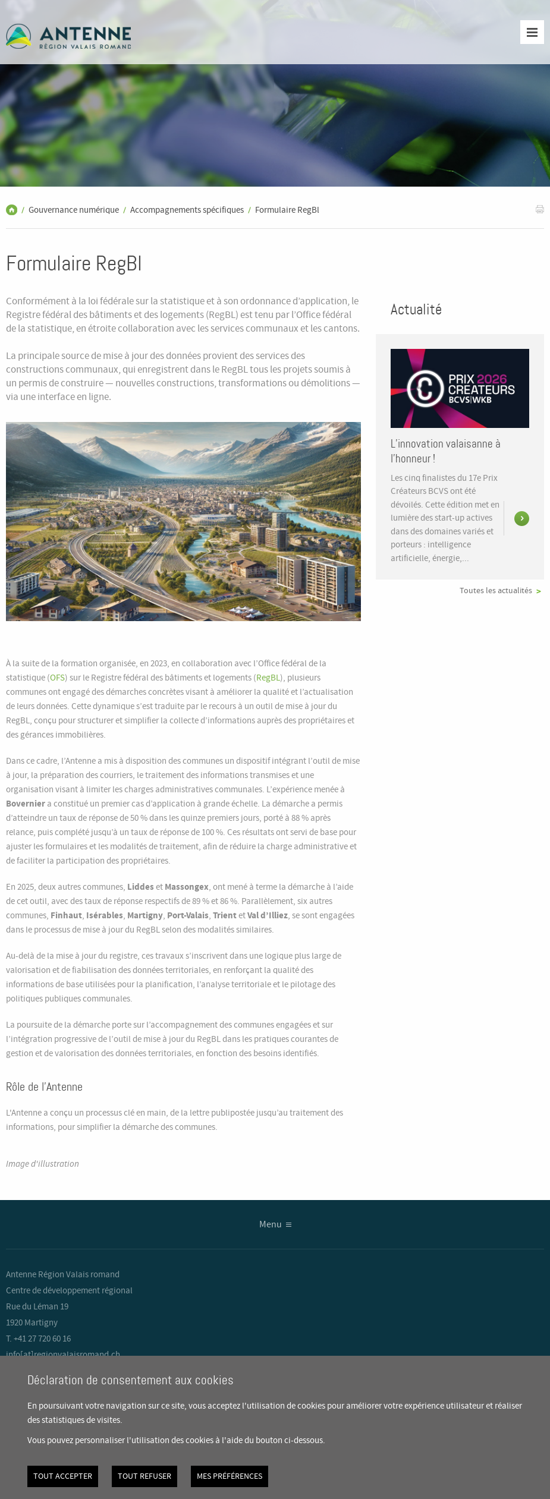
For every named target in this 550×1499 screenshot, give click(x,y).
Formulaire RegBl (287, 210)
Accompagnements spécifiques (187, 210)
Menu (270, 1224)
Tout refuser (144, 1476)
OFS (57, 678)
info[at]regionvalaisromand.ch (63, 1355)
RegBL (268, 678)
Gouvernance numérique (74, 210)
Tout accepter (62, 1476)
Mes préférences (229, 1476)
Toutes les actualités (496, 590)
